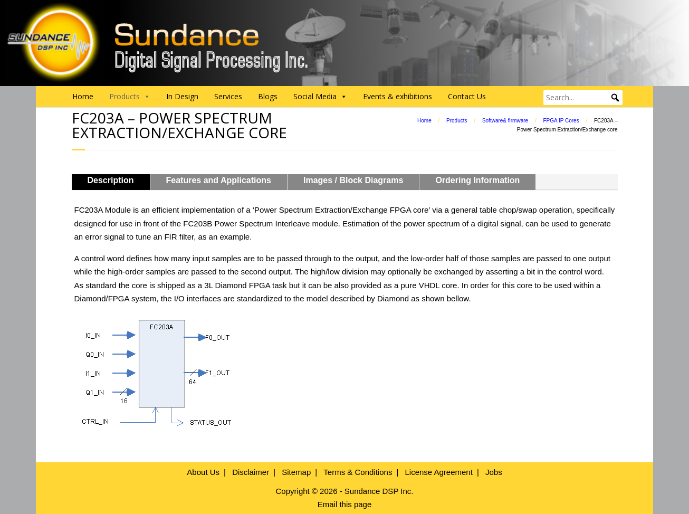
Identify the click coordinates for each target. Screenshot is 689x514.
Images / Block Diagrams (353, 180)
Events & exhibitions (397, 96)
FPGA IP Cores (561, 120)
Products (456, 120)
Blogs (267, 96)
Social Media (320, 96)
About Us (203, 472)
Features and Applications (218, 180)
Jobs (493, 472)
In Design (182, 96)
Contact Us (467, 96)
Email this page (345, 504)
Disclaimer (250, 472)
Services (228, 96)
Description (111, 180)
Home (82, 96)
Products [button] (129, 96)
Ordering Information (477, 180)
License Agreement (438, 472)
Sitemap (296, 472)
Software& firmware (505, 120)
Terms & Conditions (357, 472)
